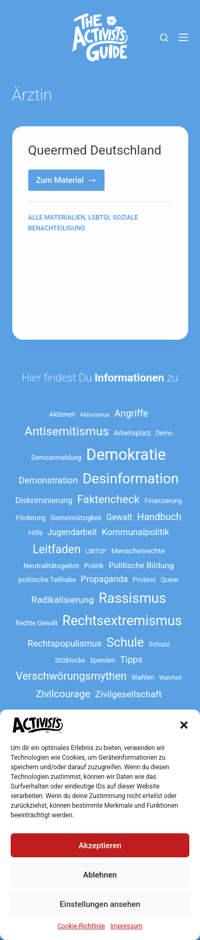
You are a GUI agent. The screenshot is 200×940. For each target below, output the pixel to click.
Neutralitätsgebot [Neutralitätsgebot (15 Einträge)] (51, 565)
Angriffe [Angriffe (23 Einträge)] (131, 413)
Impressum (126, 926)
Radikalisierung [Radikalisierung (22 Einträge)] (62, 599)
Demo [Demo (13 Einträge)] (164, 433)
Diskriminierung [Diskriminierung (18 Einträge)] (44, 500)
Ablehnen (100, 875)
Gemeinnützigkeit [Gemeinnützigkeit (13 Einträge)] (76, 518)
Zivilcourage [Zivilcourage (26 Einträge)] (63, 694)
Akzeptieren (99, 845)
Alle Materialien (56, 218)
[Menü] (183, 37)
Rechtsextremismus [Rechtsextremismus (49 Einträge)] (122, 620)
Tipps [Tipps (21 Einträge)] (131, 659)
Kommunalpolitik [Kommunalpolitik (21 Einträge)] (135, 532)
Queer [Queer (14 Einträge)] (170, 580)
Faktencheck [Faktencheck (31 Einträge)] (108, 499)
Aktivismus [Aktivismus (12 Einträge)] (95, 414)
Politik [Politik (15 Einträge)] (93, 565)
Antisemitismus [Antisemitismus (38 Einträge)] (67, 431)
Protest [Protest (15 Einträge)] (144, 579)
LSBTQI (98, 218)
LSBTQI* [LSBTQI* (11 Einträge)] (96, 551)
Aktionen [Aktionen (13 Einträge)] (62, 414)
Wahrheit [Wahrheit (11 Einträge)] (170, 677)
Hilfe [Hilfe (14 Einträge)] (35, 533)
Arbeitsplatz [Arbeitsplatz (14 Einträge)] (132, 433)
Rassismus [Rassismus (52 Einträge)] (132, 598)
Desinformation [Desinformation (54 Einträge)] (131, 479)
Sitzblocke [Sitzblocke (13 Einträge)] (70, 660)
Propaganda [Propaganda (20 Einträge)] (104, 579)
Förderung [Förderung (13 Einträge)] (31, 518)
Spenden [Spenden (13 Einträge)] (103, 660)
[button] (184, 725)
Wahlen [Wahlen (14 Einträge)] (143, 677)
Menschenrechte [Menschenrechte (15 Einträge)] (138, 550)
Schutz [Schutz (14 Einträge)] (159, 644)
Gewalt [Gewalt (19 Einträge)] (119, 517)
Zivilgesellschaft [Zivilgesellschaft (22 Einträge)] (128, 694)
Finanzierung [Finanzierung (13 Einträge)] (163, 501)
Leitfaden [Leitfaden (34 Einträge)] (57, 549)
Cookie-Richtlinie (81, 926)
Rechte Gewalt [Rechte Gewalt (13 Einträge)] (36, 623)
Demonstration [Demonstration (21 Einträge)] (48, 480)
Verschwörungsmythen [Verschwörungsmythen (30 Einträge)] (70, 676)
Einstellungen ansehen (100, 904)
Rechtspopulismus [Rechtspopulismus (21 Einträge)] (65, 643)
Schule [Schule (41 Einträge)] (125, 642)
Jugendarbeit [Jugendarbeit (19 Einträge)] (72, 532)
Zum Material (70, 184)
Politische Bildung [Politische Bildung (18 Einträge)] (141, 565)
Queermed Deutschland (95, 151)
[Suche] (164, 38)
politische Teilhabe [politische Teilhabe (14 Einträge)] (47, 580)
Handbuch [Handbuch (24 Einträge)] (159, 516)
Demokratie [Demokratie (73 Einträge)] (126, 454)
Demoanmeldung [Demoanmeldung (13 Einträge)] (56, 457)
